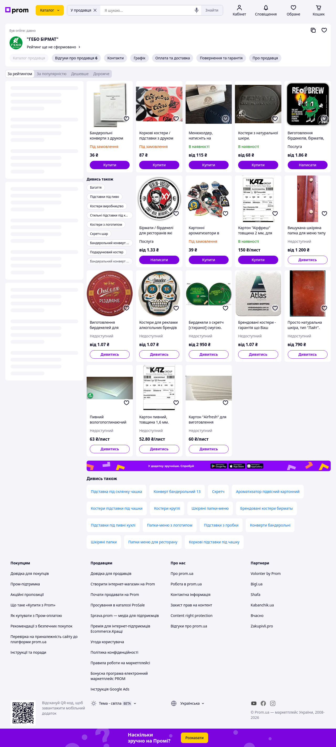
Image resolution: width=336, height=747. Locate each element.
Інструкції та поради (28, 652)
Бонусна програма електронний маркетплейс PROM (119, 676)
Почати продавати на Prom (115, 594)
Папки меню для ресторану (152, 541)
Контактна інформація (191, 594)
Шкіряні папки (104, 541)
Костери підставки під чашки (117, 508)
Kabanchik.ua (262, 604)
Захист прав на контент (191, 604)
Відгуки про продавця (76, 58)
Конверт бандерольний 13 (177, 491)
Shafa (255, 594)
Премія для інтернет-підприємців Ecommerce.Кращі (120, 629)
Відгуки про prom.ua (189, 626)
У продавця (84, 10)
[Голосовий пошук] (196, 10)
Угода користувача (107, 641)
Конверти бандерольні (270, 525)
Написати (308, 164)
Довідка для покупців (29, 573)
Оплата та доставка (172, 57)
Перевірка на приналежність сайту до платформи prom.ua (44, 639)
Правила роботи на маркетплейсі (120, 662)
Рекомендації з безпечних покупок (41, 626)
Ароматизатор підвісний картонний (268, 491)
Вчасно (257, 615)
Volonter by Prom (266, 573)
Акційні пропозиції (27, 594)
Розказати (194, 737)
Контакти (115, 57)
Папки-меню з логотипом (169, 525)
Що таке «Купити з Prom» (32, 604)
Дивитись (307, 259)
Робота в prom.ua (186, 583)
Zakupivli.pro (262, 626)
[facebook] (263, 703)
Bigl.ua (256, 583)
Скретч (218, 491)
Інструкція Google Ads (110, 689)
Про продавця (265, 57)
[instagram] (273, 703)
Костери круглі (167, 508)
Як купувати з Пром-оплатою (36, 615)
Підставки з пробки (221, 525)
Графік (139, 57)
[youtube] (254, 703)
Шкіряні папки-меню (210, 508)
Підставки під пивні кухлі (113, 525)
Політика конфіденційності (114, 652)
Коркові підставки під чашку (214, 541)
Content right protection (192, 615)
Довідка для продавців (111, 573)
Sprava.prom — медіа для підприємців (125, 615)
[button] (110, 165)
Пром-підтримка (25, 583)
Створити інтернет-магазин (115, 583)
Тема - (110, 703)
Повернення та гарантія (221, 57)
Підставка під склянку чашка (116, 491)
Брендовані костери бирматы (266, 508)
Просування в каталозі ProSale (118, 604)
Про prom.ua (182, 573)
